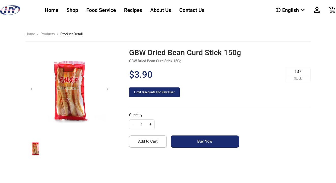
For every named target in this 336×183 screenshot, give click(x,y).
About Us (160, 10)
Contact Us (192, 10)
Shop (72, 10)
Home (51, 10)
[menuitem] (52, 10)
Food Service (101, 10)
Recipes (133, 10)
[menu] (154, 10)
